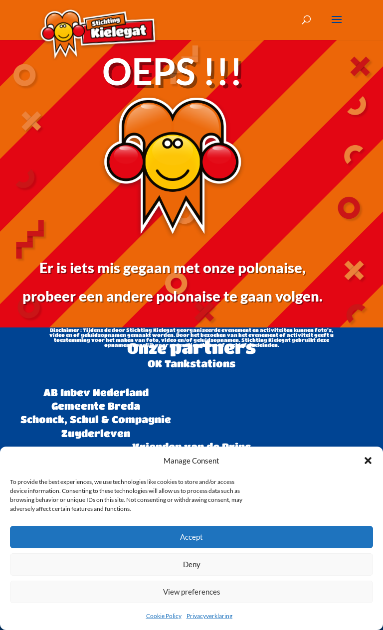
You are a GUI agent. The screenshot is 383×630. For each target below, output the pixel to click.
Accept (191, 536)
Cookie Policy (164, 616)
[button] (368, 461)
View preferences (191, 591)
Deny (191, 564)
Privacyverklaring (209, 616)
